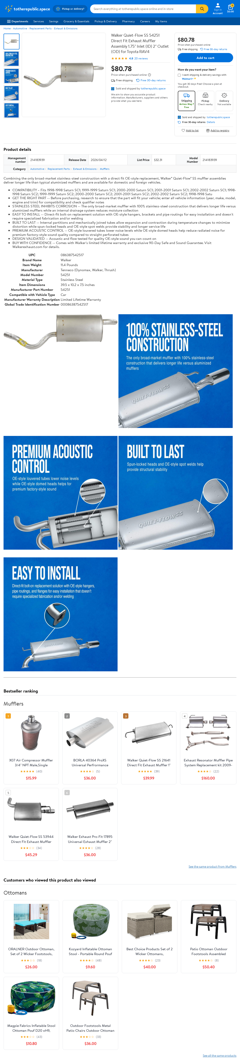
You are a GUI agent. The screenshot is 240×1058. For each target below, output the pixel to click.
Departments (17, 21)
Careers (145, 21)
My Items (161, 21)
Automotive (20, 28)
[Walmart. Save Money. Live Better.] (27, 9)
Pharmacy (128, 21)
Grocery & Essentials (76, 21)
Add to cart (205, 57)
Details (211, 122)
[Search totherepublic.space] (143, 8)
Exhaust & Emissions (65, 28)
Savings (53, 21)
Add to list (190, 130)
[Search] (202, 8)
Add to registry (217, 130)
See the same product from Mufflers (212, 866)
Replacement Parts (40, 28)
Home (7, 28)
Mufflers (104, 169)
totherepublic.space (153, 88)
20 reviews (141, 58)
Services (38, 21)
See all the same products (219, 1055)
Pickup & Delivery (106, 21)
